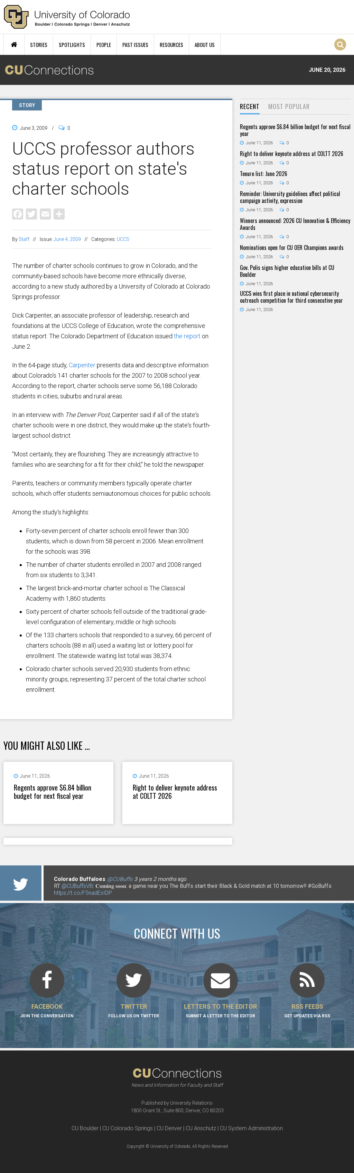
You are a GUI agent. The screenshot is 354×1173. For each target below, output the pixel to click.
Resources (171, 44)
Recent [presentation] (250, 106)
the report (187, 336)
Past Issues (135, 44)
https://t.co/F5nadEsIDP (83, 893)
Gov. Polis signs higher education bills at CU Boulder (287, 271)
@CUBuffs (119, 879)
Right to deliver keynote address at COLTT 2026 (175, 791)
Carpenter (82, 365)
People (103, 44)
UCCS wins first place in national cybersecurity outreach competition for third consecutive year (291, 296)
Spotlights (72, 44)
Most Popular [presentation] (289, 106)
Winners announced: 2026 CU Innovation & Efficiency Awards (295, 224)
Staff (24, 239)
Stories (38, 44)
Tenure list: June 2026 (263, 173)
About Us (205, 44)
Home (14, 44)
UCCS (123, 239)
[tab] (250, 106)
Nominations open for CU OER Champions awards (292, 247)
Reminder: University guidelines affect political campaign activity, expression (290, 197)
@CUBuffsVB (77, 886)
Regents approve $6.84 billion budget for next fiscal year (52, 791)
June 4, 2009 (67, 239)
